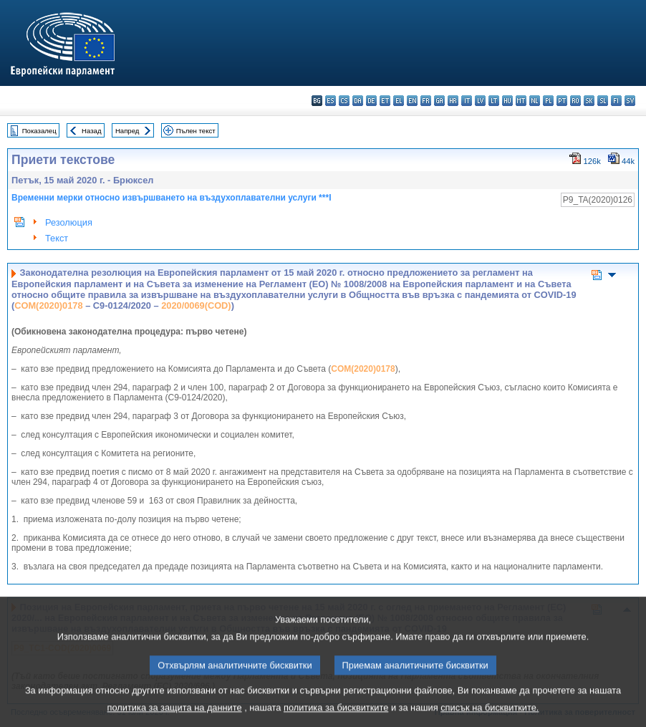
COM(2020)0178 (48, 305)
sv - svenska (630, 100)
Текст (56, 238)
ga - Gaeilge (439, 100)
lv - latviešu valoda (480, 100)
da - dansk (357, 100)
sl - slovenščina (602, 100)
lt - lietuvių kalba (493, 100)
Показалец (39, 131)
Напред (127, 131)
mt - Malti (521, 100)
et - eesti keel (385, 100)
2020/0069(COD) (196, 305)
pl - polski (548, 100)
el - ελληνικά (398, 100)
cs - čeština (344, 100)
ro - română (575, 100)
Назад (92, 131)
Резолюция (68, 222)
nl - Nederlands (534, 100)
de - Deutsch (371, 100)
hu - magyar (507, 100)
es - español (330, 100)
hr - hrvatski (453, 100)
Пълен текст (196, 131)
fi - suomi (616, 100)
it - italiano (466, 100)
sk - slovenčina (589, 100)
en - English (412, 100)
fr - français (425, 100)
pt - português (561, 100)
